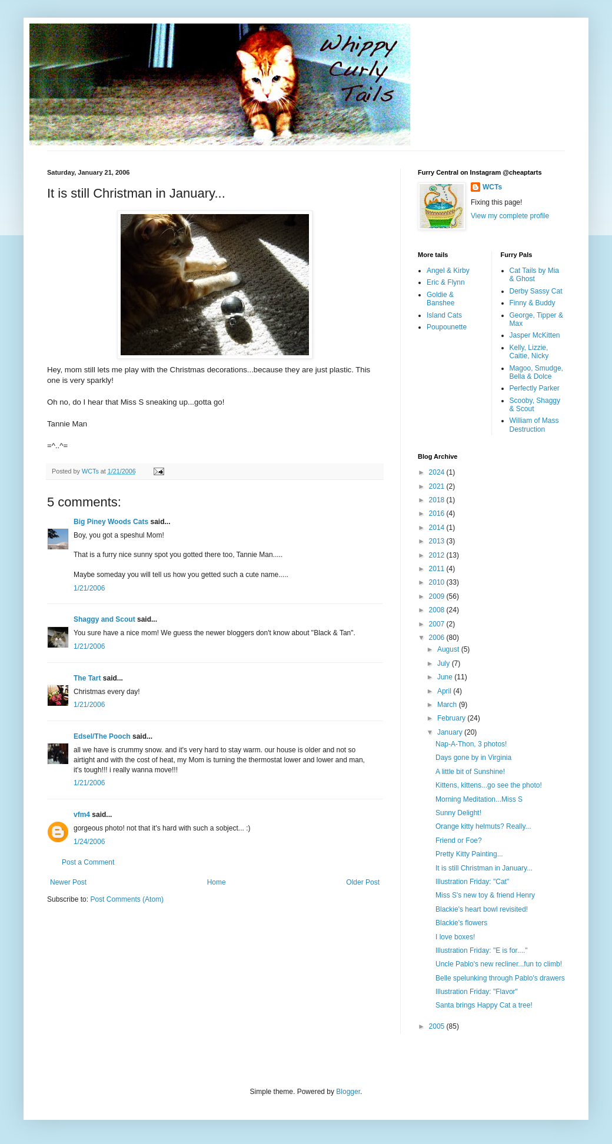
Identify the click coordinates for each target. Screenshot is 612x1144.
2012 (438, 555)
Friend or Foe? (458, 840)
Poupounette (447, 327)
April (445, 691)
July (444, 663)
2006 (438, 637)
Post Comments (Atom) (127, 899)
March (448, 705)
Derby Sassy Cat (536, 291)
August (449, 649)
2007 (438, 624)
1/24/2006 (89, 842)
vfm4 (82, 815)
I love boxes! (455, 937)
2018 (438, 500)
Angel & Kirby (448, 270)
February (452, 718)
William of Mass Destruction (534, 424)
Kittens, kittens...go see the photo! (488, 785)
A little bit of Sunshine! (470, 772)
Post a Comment (88, 862)
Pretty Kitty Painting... (469, 854)
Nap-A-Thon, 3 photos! (471, 744)
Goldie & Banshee (440, 299)
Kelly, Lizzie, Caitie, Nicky (529, 351)
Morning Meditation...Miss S (479, 799)
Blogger (348, 1092)
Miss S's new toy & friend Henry (485, 895)
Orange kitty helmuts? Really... (483, 826)
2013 (438, 541)
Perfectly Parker (535, 388)
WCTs (492, 187)
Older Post (363, 882)
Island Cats (444, 315)
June (445, 677)
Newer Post (68, 882)
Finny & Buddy (533, 303)
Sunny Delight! (458, 813)
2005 (438, 1026)
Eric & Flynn (446, 282)
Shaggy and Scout (104, 619)
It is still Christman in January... (484, 868)
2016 (438, 513)
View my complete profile (510, 216)
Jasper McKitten (535, 335)
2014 (438, 527)
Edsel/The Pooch (102, 736)
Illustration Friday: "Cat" (472, 882)
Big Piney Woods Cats (111, 522)
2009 (438, 596)
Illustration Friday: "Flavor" (476, 992)
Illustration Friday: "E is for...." (481, 950)
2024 (438, 472)
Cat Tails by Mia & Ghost (534, 274)
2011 (438, 569)
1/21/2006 (89, 588)
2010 (438, 582)
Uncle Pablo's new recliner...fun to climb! (498, 964)
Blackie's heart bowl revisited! (481, 909)
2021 (438, 486)
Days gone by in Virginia (473, 757)
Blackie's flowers (461, 923)
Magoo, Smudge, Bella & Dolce (536, 372)
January (450, 732)
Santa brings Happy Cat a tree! (484, 1005)
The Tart (87, 678)
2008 (438, 610)
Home (216, 882)
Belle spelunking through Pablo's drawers (500, 978)
